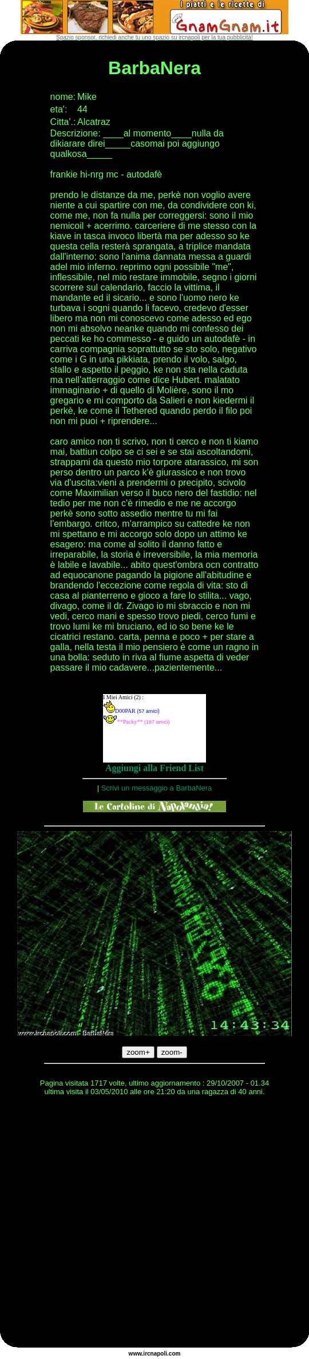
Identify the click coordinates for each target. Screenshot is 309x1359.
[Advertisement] (107, 1223)
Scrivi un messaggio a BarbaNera (156, 788)
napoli (158, 1353)
